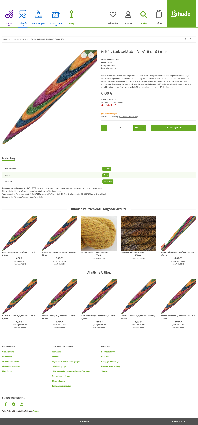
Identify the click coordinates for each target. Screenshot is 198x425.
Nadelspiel (108, 181)
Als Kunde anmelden (10, 362)
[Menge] (120, 128)
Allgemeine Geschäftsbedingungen (66, 362)
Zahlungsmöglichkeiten (61, 386)
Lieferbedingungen (59, 366)
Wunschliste (7, 357)
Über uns (104, 357)
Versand (120, 102)
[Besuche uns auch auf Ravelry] (13, 405)
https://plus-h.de (35, 197)
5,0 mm (107, 169)
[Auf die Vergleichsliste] (84, 55)
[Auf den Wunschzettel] (91, 55)
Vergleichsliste (8, 352)
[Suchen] (143, 14)
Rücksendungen (58, 381)
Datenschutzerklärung (61, 376)
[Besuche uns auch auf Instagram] (21, 405)
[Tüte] (159, 14)
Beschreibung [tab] (8, 158)
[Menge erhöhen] (143, 128)
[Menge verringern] (104, 128)
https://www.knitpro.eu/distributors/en (44, 191)
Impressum (56, 352)
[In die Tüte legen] (4, 48)
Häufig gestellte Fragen (110, 362)
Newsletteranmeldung (110, 366)
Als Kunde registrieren (11, 366)
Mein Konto (7, 371)
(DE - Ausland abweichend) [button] (128, 117)
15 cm (106, 175)
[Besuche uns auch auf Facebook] (5, 405)
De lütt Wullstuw (108, 352)
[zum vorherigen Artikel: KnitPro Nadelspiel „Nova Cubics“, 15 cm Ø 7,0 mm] (185, 39)
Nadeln (113, 65)
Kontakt (55, 357)
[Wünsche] (112, 14)
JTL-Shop (184, 421)
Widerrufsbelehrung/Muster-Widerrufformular (71, 371)
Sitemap (104, 371)
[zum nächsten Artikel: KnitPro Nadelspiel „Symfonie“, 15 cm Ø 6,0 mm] (191, 39)
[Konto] (128, 14)
